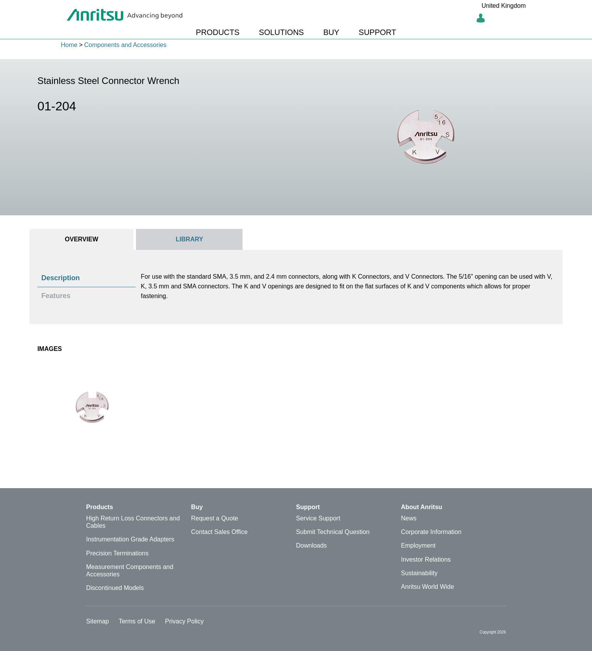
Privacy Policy (184, 621)
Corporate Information (431, 532)
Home (69, 45)
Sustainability (419, 573)
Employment (418, 545)
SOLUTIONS (281, 32)
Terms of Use (137, 621)
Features (55, 296)
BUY (331, 32)
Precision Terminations (117, 553)
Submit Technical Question (333, 532)
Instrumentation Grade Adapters (130, 539)
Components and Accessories (125, 45)
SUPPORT (377, 32)
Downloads (311, 545)
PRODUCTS (217, 32)
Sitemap (97, 621)
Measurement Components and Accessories (129, 571)
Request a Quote (214, 518)
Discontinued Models (115, 588)
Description (60, 278)
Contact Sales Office (219, 532)
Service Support (318, 518)
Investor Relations (426, 559)
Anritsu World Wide (427, 586)
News (409, 518)
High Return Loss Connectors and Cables (133, 522)
